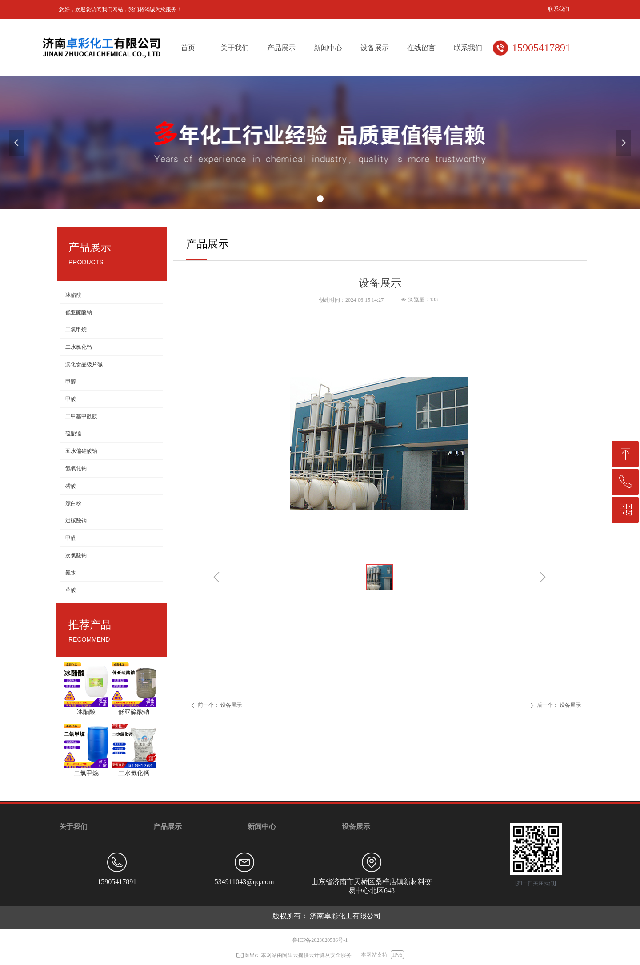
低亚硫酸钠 (78, 312)
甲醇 (70, 382)
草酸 (70, 590)
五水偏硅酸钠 (81, 451)
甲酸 (70, 399)
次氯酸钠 (76, 555)
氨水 (70, 573)
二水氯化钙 (78, 347)
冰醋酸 (73, 295)
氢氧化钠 (76, 468)
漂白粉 (73, 503)
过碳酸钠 (76, 521)
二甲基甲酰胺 (81, 416)
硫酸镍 (73, 434)
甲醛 (70, 538)
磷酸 (70, 486)
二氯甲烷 (76, 330)
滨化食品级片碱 (84, 364)
